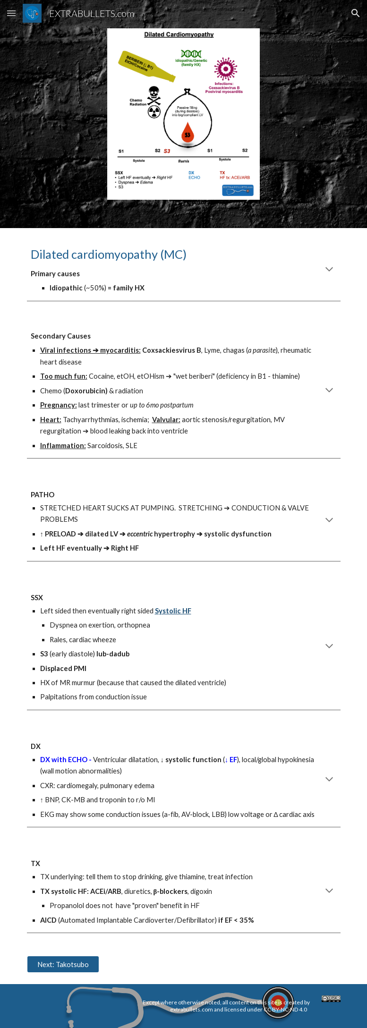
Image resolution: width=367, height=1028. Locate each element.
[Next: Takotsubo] (63, 964)
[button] (11, 13)
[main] (184, 270)
